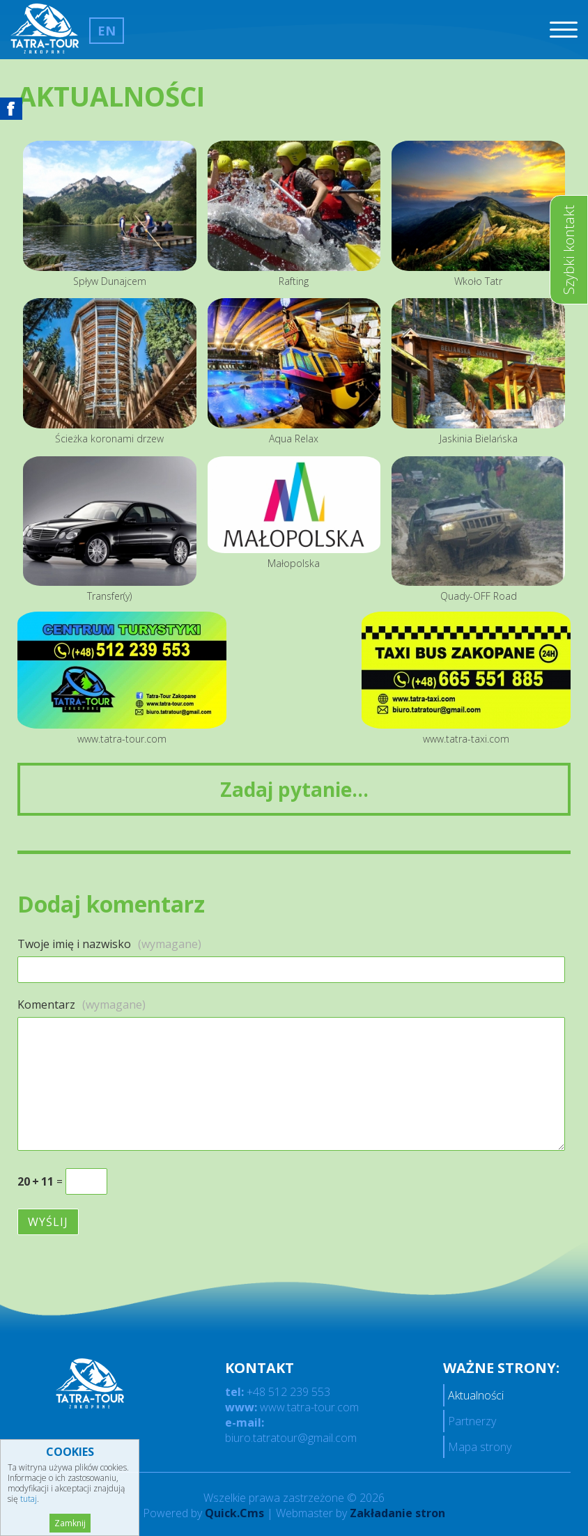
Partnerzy (472, 1421)
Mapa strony (479, 1446)
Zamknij (70, 1523)
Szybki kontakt (568, 250)
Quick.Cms (234, 1513)
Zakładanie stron (397, 1513)
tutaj (28, 1499)
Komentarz (81, 1004)
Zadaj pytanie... (294, 789)
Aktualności (476, 1395)
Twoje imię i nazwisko (109, 944)
